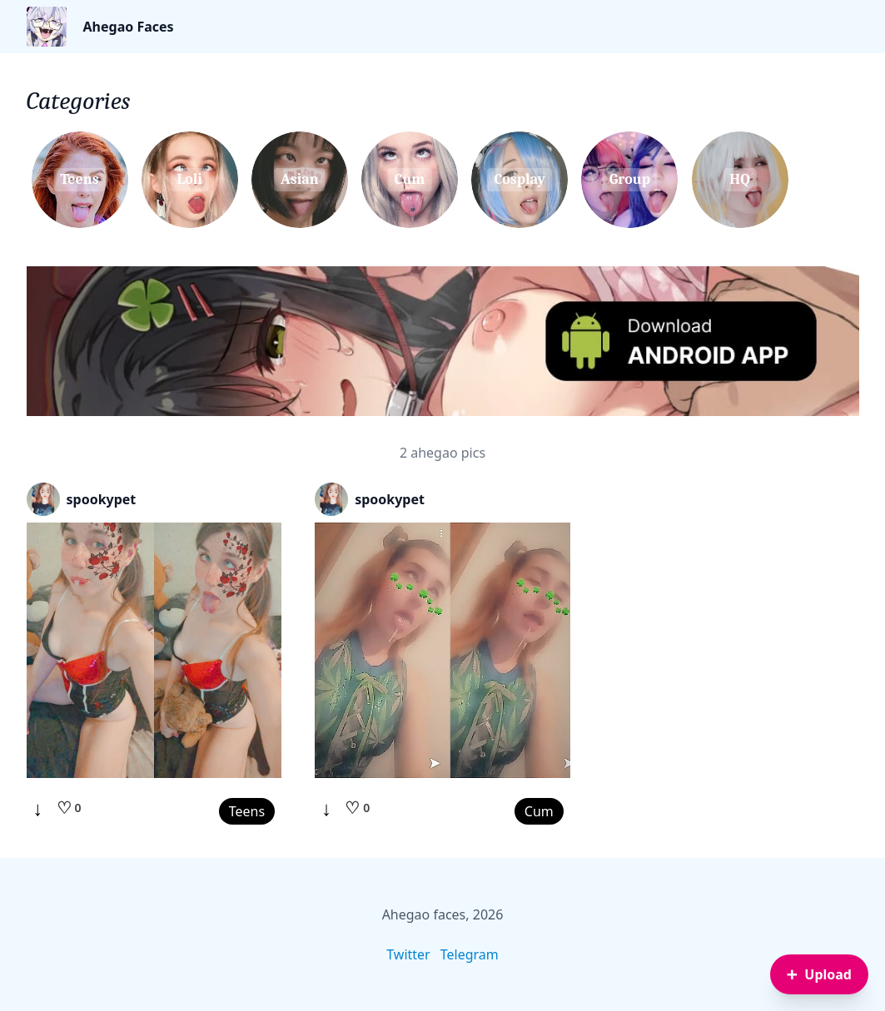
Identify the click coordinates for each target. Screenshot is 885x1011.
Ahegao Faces (128, 26)
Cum (539, 811)
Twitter (408, 954)
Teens (247, 811)
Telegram (469, 954)
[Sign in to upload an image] (819, 974)
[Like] (69, 808)
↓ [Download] (38, 808)
